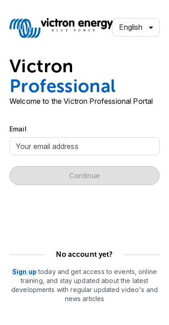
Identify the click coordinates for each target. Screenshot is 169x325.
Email (18, 129)
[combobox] (136, 27)
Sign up (24, 271)
